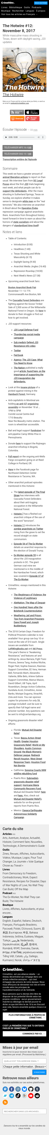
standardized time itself (26, 225)
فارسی (15, 940)
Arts (5, 837)
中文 (25, 932)
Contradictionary (12, 877)
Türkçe (6, 940)
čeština (19, 936)
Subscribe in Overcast (17, 118)
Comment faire (21, 841)
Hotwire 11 (19, 525)
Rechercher (18, 11)
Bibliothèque (15, 7)
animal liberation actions (15, 177)
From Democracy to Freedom (19, 873)
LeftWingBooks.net (18, 648)
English (7, 920)
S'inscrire (39, 1072)
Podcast (7, 893)
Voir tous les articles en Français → (19, 14)
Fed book (18, 355)
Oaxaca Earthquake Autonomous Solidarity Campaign (28, 814)
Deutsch (36, 920)
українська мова (32, 952)
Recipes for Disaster (27, 881)
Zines (6, 853)
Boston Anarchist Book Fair (22, 287)
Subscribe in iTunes (32, 112)
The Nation (19, 368)
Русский (7, 928)
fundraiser (36, 430)
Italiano (26, 920)
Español (16, 920)
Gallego (33, 956)
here (41, 310)
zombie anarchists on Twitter (28, 529)
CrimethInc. (7, 2)
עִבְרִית (6, 952)
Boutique (5, 11)
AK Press (37, 648)
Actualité (35, 837)
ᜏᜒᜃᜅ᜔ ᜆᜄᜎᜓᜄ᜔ (31, 960)
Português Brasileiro (24, 924)
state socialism (21, 222)
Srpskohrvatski (11, 944)
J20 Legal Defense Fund (26, 330)
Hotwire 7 (19, 514)
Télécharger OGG (17, 154)
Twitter (17, 350)
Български (15, 932)
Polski (17, 928)
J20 (26, 184)
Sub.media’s (20, 342)
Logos (26, 857)
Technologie (9, 845)
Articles (7, 834)
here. (20, 795)
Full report (13, 456)
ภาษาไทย (16, 952)
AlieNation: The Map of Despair (29, 602)
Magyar (39, 936)
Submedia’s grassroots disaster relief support (26, 782)
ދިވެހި (26, 956)
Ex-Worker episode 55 (25, 555)
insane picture (28, 387)
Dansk (35, 948)
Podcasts (36, 7)
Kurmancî (8, 960)
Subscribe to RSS (17, 112)
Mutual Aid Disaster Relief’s (28, 799)
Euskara (28, 936)
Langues (30, 11)
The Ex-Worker (11, 897)
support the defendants (15, 191)
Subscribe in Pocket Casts (32, 118)
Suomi (37, 928)
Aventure (13, 837)
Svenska (25, 948)
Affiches (24, 853)
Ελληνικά (27, 928)
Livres (4, 7)
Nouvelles (36, 841)
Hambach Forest (16, 394)
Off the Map (21, 889)
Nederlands (26, 940)
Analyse (24, 837)
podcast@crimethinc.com (20, 103)
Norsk (18, 960)
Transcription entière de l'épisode (20, 159)
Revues (14, 853)
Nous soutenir (41, 3)
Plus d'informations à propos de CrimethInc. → (27, 1016)
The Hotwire (16, 901)
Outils (27, 7)
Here (10, 469)
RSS (13, 834)
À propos (40, 11)
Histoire (7, 841)
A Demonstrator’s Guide (31, 845)
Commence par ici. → (33, 1033)
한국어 (33, 944)
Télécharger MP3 (17, 147)
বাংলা (16, 948)
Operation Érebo (29, 208)
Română (7, 948)
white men (27, 201)
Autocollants (37, 853)
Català (18, 956)
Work (25, 877)
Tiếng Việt (8, 956)
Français (7, 924)
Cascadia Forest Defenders (26, 300)
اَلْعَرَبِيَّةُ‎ (24, 944)
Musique (16, 857)
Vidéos (6, 857)
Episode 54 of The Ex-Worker (28, 544)
